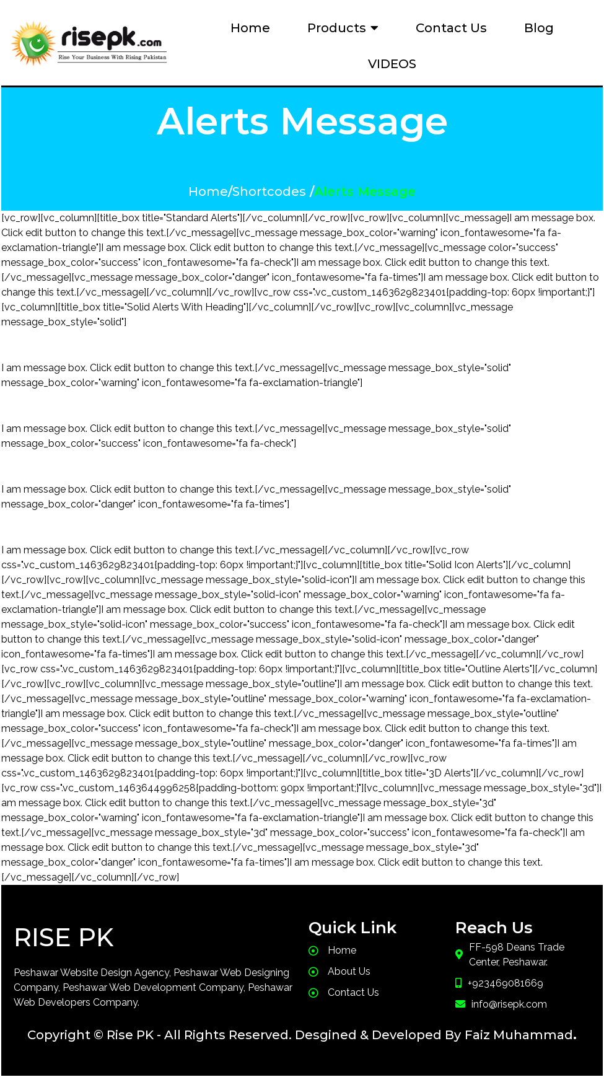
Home (208, 191)
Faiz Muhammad (519, 1034)
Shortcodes (269, 191)
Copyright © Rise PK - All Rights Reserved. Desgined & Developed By (244, 1034)
